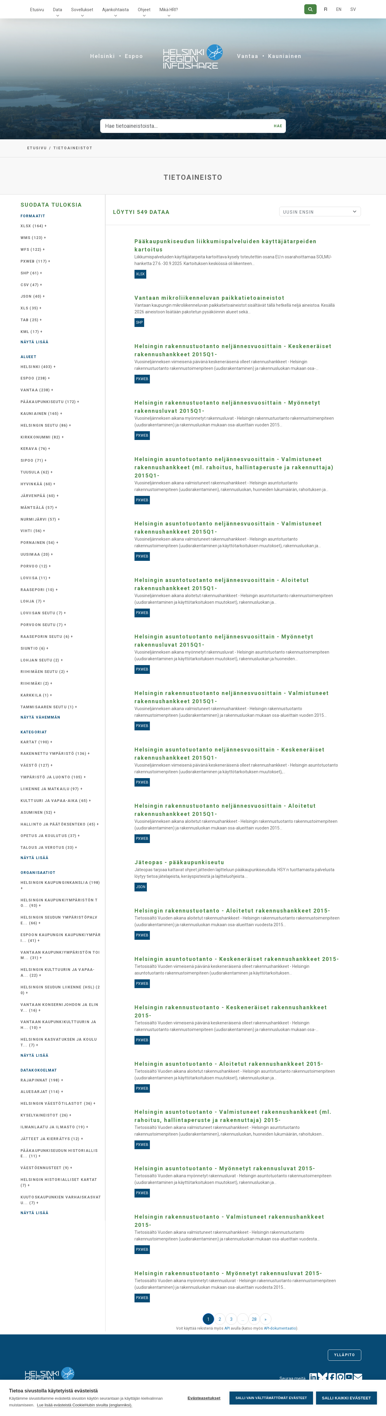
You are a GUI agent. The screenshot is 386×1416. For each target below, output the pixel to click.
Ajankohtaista (115, 9)
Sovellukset (82, 9)
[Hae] (310, 9)
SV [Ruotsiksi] (353, 9)
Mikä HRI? (169, 9)
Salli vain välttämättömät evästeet (271, 1398)
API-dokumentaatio (280, 1328)
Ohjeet (144, 9)
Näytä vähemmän (40, 717)
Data (57, 9)
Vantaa (247, 56)
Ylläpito (344, 1355)
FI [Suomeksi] (325, 9)
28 (254, 1319)
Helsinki (102, 56)
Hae (278, 126)
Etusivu (37, 9)
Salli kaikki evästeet (346, 1398)
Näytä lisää (35, 342)
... (243, 1319)
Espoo (134, 56)
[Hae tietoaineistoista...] (185, 126)
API (227, 1328)
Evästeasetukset (204, 1398)
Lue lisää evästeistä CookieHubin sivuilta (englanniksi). (84, 1405)
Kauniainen (285, 56)
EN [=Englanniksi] (338, 9)
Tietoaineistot (73, 148)
